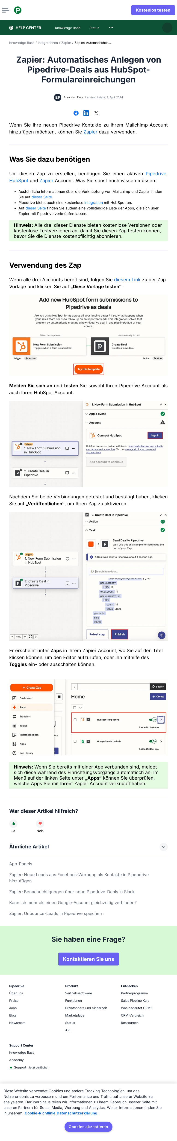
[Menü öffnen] (13, 10)
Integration (93, 202)
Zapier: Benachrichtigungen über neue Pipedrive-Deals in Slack (72, 891)
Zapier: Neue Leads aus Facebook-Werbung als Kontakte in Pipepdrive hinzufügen (79, 877)
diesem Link (127, 279)
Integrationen (48, 43)
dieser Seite (42, 197)
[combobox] (111, 27)
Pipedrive (156, 173)
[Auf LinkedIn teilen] (86, 113)
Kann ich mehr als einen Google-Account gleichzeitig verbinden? (73, 902)
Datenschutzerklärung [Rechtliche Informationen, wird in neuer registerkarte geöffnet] (77, 1113)
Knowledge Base (21, 43)
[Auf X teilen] (96, 113)
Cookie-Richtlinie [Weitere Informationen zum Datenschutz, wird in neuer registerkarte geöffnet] (40, 1113)
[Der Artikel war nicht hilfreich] (40, 824)
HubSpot (18, 180)
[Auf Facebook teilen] (76, 113)
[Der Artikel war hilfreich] (13, 824)
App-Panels (20, 863)
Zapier (66, 43)
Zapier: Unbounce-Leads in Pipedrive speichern (56, 913)
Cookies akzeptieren (88, 1126)
